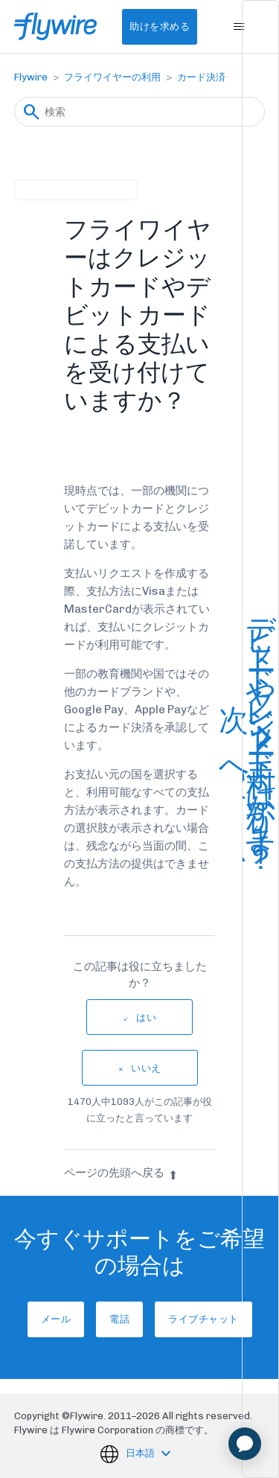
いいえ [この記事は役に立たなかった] (146, 1068)
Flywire (31, 77)
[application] (245, 1443)
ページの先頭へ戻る (121, 1172)
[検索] (140, 112)
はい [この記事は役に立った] (146, 1017)
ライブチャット (203, 1319)
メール (56, 1319)
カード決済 (201, 77)
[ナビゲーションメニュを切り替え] (238, 27)
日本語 (141, 1453)
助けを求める (159, 26)
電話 (119, 1319)
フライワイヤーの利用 (112, 77)
